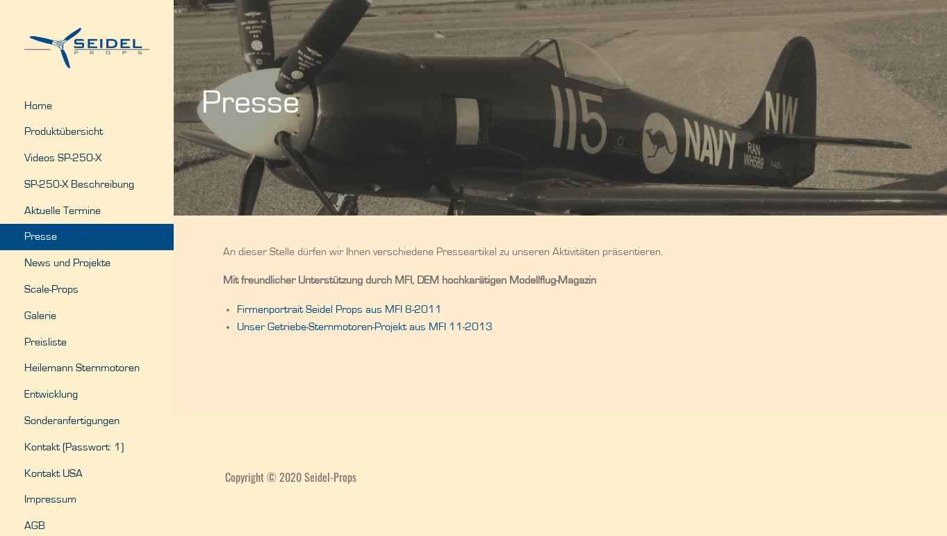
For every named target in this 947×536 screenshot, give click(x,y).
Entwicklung (51, 394)
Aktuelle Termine (62, 210)
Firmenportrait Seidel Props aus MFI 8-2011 (339, 309)
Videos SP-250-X (62, 157)
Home (38, 105)
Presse (40, 236)
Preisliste (45, 342)
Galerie (40, 315)
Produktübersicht (63, 131)
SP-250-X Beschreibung (79, 184)
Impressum (50, 499)
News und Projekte (67, 262)
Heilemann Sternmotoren (82, 367)
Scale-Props (51, 289)
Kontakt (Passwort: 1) (74, 447)
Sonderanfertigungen (72, 420)
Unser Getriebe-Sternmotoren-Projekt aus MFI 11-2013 (365, 326)
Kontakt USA (53, 473)
